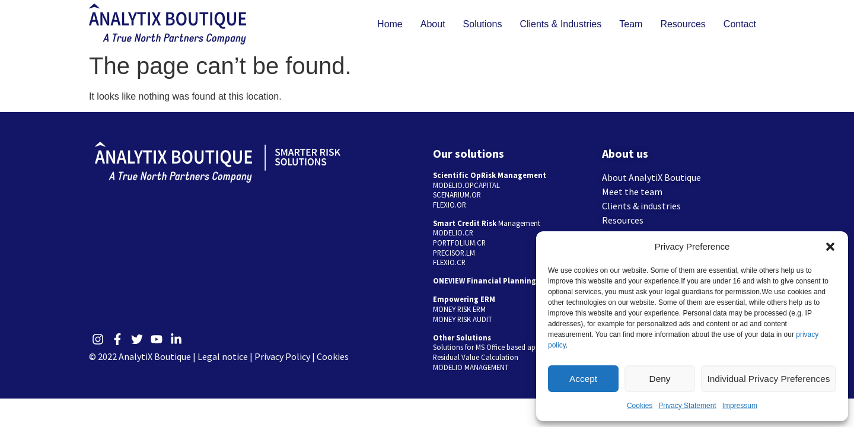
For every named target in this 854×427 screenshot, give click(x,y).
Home (390, 24)
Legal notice (222, 356)
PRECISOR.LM (454, 252)
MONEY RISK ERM (459, 309)
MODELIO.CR (453, 232)
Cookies (639, 405)
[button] (830, 247)
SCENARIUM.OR (457, 194)
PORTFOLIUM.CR (459, 242)
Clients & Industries (560, 24)
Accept (584, 379)
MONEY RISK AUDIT (462, 319)
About (432, 24)
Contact (740, 24)
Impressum (739, 405)
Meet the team (632, 191)
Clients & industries (641, 206)
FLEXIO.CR (449, 262)
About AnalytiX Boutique (651, 177)
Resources (682, 24)
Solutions (482, 24)
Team (630, 24)
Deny (661, 379)
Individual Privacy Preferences (770, 379)
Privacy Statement (687, 405)
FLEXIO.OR (449, 204)
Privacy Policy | (285, 356)
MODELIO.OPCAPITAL (466, 185)
